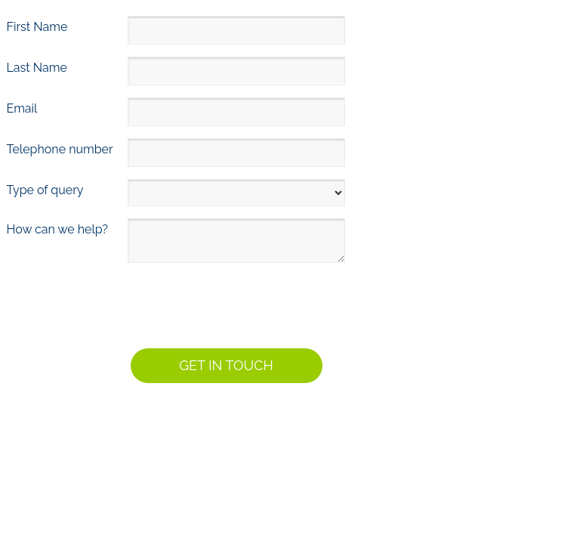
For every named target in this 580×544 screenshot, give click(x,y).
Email (22, 108)
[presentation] (120, 303)
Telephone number (60, 149)
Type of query (45, 190)
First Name (37, 27)
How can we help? (57, 229)
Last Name (37, 67)
